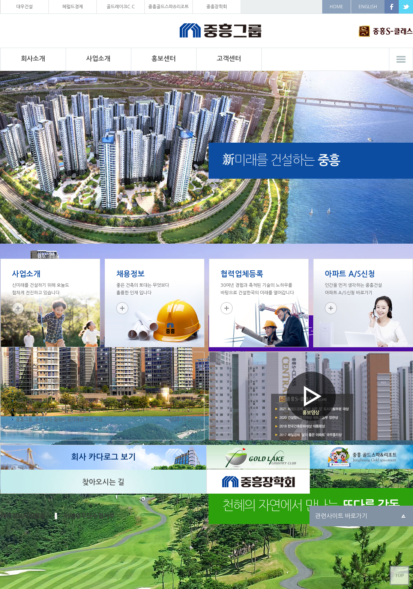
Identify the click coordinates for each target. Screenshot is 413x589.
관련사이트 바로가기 (341, 516)
